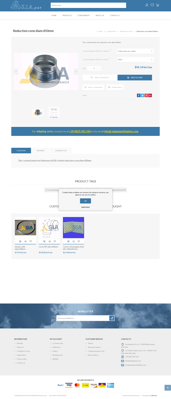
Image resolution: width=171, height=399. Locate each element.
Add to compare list (25, 241)
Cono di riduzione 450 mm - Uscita (95, 60)
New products (93, 355)
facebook (138, 95)
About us (20, 347)
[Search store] (88, 5)
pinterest (146, 95)
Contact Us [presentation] (60, 151)
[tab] (21, 150)
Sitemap (20, 343)
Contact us (21, 363)
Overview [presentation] (21, 151)
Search (90, 343)
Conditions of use (23, 351)
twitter (142, 95)
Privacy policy (22, 359)
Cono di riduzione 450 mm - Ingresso (96, 51)
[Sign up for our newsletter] (83, 318)
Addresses (56, 347)
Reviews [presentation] (40, 151)
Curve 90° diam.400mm (48, 247)
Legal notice (21, 355)
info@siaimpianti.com (133, 361)
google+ (150, 95)
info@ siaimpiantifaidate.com (121, 131)
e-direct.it (153, 396)
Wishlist (55, 359)
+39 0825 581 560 (80, 131)
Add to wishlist (30, 241)
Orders (55, 351)
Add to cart (20, 241)
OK (85, 201)
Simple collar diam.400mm (20, 248)
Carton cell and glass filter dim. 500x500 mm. (73, 248)
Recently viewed (94, 347)
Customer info (57, 343)
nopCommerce (135, 396)
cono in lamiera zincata (114, 190)
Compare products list (96, 351)
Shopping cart (157, 5)
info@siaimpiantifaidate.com (135, 365)
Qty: (84, 69)
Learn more (85, 207)
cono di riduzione (54, 190)
